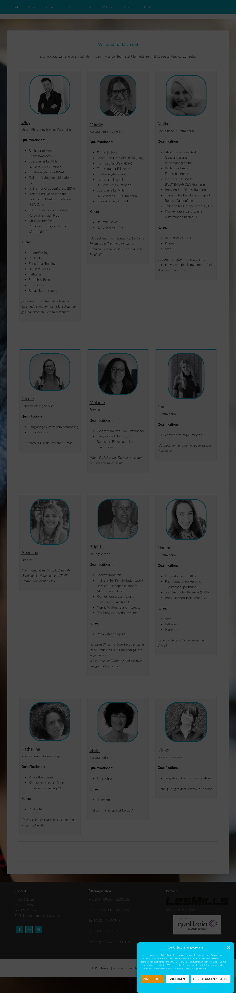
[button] (228, 947)
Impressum (193, 988)
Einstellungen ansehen (210, 978)
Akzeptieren (152, 978)
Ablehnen (177, 978)
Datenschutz (181, 988)
